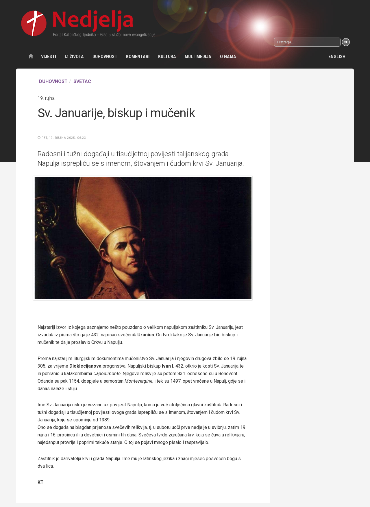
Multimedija (198, 56)
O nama (228, 56)
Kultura (167, 56)
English (336, 56)
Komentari (137, 56)
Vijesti (48, 56)
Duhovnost (104, 56)
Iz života (74, 56)
